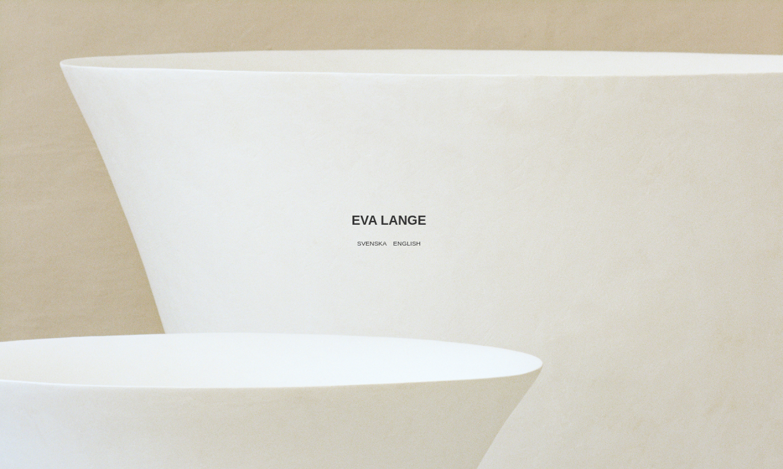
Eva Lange (389, 220)
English (407, 243)
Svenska (371, 243)
